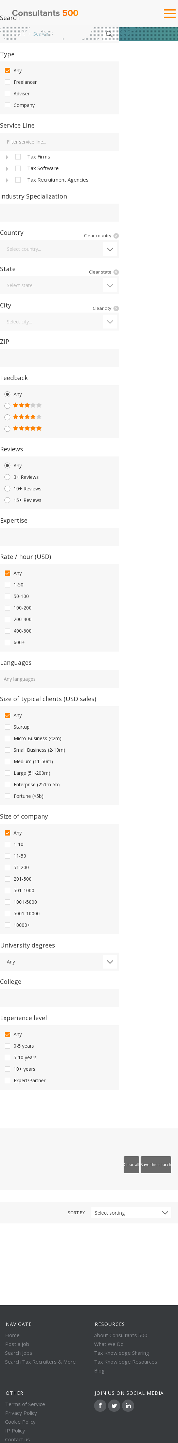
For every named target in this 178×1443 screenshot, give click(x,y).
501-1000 (18, 890)
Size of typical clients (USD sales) (48, 699)
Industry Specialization (33, 196)
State (8, 269)
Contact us (17, 1439)
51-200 (16, 867)
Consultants (45, 13)
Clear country (97, 235)
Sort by (76, 1213)
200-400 (17, 619)
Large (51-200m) (26, 773)
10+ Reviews (22, 489)
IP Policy (15, 1430)
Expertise (14, 520)
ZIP (4, 341)
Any (12, 71)
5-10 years (20, 1057)
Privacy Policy (21, 1412)
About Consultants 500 (120, 1335)
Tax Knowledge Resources (125, 1361)
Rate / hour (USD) (25, 556)
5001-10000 (21, 914)
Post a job (17, 1344)
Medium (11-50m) (28, 761)
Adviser (16, 94)
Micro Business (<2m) (32, 738)
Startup (16, 727)
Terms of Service (25, 1404)
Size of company (24, 816)
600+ (14, 642)
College (10, 981)
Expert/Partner (24, 1080)
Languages (16, 662)
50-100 (16, 596)
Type (7, 54)
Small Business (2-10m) (34, 750)
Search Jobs (18, 1352)
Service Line (17, 125)
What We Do (109, 1344)
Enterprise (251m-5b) (31, 785)
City (5, 305)
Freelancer (20, 82)
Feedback (14, 378)
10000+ (16, 925)
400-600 (17, 631)
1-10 (13, 844)
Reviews (11, 449)
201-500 (17, 879)
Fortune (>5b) (23, 796)
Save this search (156, 1164)
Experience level (23, 1018)
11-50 (14, 856)
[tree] (59, 168)
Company (19, 105)
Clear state (100, 272)
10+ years (19, 1069)
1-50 (13, 585)
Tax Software (36, 168)
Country (11, 232)
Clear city (102, 308)
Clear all (131, 1164)
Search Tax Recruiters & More (40, 1361)
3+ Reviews (21, 477)
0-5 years (18, 1046)
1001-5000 (20, 902)
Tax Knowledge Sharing (121, 1352)
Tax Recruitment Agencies (51, 180)
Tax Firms (32, 157)
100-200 (17, 608)
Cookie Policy (20, 1421)
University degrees (27, 945)
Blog (99, 1370)
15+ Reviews (22, 500)
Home (18, 34)
